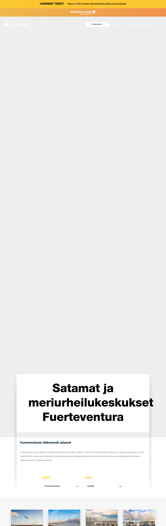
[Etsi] (58, 24)
